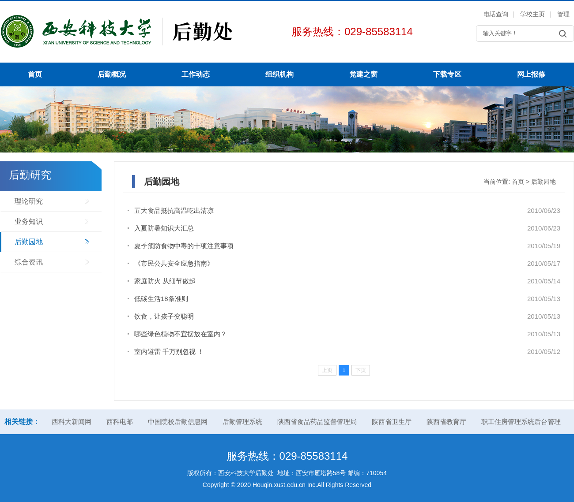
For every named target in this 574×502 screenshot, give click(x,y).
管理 (563, 14)
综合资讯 (29, 262)
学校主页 (532, 14)
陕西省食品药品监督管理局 (317, 421)
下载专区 (447, 74)
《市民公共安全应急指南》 (174, 263)
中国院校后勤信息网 (178, 421)
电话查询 (495, 14)
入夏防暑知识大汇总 (164, 228)
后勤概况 (112, 74)
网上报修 (531, 74)
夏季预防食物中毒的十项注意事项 (184, 245)
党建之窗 (363, 74)
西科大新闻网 (71, 421)
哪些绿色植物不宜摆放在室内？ (180, 334)
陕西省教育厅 (446, 421)
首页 (35, 74)
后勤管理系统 (242, 421)
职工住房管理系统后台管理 (521, 421)
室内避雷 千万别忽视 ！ (169, 351)
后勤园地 (29, 241)
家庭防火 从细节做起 (165, 281)
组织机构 (279, 74)
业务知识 (29, 221)
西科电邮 (119, 421)
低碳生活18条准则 (161, 298)
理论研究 (29, 201)
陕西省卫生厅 (392, 421)
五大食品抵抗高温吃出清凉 (174, 210)
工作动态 (195, 74)
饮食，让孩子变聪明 (164, 316)
